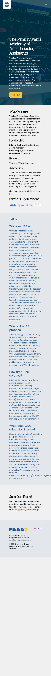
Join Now (16, 95)
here (32, 163)
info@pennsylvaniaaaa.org (26, 509)
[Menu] (46, 4)
